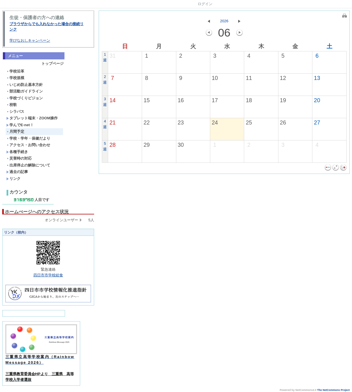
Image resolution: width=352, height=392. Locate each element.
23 (181, 122)
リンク (13, 178)
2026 (224, 21)
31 (113, 56)
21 (113, 122)
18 (249, 100)
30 (181, 145)
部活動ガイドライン (24, 91)
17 (215, 100)
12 (283, 78)
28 (113, 145)
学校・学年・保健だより (28, 138)
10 (215, 78)
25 (249, 122)
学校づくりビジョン (24, 98)
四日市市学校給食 (48, 275)
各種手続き (17, 152)
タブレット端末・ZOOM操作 (32, 118)
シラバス (15, 111)
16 (181, 100)
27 (317, 122)
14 (113, 100)
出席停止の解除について (28, 165)
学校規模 (15, 78)
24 (215, 122)
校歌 (11, 104)
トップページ (52, 63)
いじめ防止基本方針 (24, 85)
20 (317, 100)
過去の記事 (17, 172)
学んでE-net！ (20, 125)
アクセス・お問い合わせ (28, 145)
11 (249, 78)
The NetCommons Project (333, 390)
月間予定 (15, 131)
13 (317, 78)
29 (146, 145)
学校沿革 (15, 71)
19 (283, 100)
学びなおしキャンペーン (29, 40)
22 (146, 122)
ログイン (205, 4)
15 (146, 100)
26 (283, 122)
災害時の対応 (19, 158)
